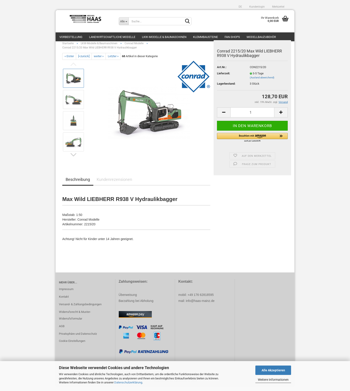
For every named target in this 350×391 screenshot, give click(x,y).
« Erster (69, 60)
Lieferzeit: (223, 77)
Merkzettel (277, 6)
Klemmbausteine (205, 37)
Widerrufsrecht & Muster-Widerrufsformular (75, 320)
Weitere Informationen (273, 379)
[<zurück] (84, 60)
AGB (62, 330)
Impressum (66, 293)
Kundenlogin (257, 6)
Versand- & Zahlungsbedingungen (80, 308)
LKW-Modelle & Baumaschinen (164, 37)
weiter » (99, 60)
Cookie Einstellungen (72, 345)
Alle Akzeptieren (273, 370)
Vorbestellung (70, 37)
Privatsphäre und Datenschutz (78, 338)
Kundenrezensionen (114, 184)
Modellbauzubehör (261, 37)
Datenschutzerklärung (128, 382)
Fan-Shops (232, 37)
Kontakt (64, 301)
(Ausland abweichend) (262, 82)
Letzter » (113, 60)
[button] (252, 142)
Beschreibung (78, 184)
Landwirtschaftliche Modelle (112, 37)
